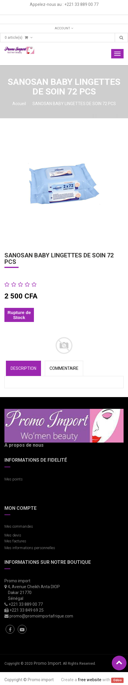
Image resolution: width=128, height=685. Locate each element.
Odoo (117, 680)
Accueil (19, 103)
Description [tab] (23, 368)
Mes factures (15, 541)
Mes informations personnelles (30, 548)
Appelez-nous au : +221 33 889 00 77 (64, 4)
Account (64, 28)
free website (89, 679)
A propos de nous (24, 445)
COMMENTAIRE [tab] (64, 368)
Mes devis (12, 535)
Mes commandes (18, 526)
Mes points (13, 479)
